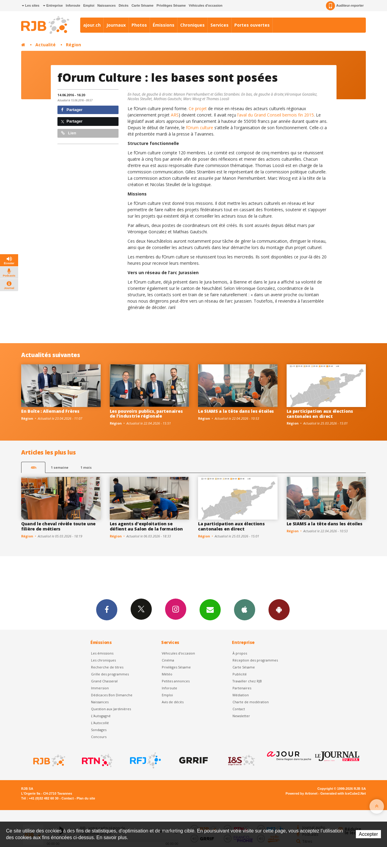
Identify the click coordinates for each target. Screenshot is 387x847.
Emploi (88, 5)
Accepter (368, 834)
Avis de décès (173, 702)
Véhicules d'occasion (205, 5)
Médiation (241, 695)
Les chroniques (103, 660)
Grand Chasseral (104, 681)
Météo (167, 674)
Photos (139, 25)
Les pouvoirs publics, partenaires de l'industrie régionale (146, 413)
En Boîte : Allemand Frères (50, 411)
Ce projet (198, 108)
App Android (279, 609)
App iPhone (244, 609)
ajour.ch (92, 25)
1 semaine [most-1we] (59, 467)
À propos (240, 653)
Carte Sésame (143, 5)
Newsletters (210, 609)
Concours (98, 737)
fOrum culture (200, 127)
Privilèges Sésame (171, 5)
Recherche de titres (107, 667)
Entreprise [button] (53, 5)
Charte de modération (251, 702)
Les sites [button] (30, 5)
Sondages (98, 730)
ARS (175, 115)
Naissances (106, 5)
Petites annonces (176, 681)
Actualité (45, 45)
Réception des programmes (255, 660)
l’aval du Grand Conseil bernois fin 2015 (275, 115)
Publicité (240, 674)
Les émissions (102, 653)
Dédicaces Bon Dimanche (111, 695)
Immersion (100, 688)
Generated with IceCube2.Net (343, 793)
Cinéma (168, 660)
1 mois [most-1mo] (86, 467)
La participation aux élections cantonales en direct (320, 413)
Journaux (116, 25)
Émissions (163, 25)
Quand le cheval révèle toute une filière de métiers (58, 526)
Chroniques (192, 25)
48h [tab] (33, 467)
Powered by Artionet (301, 793)
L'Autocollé (100, 723)
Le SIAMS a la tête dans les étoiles (236, 411)
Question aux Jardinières (111, 709)
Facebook (106, 609)
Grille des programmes (110, 674)
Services (219, 25)
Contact (239, 709)
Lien (68, 133)
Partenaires (242, 688)
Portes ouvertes (252, 25)
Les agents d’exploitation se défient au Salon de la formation (146, 526)
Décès (123, 5)
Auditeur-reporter (345, 5)
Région (73, 45)
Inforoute (73, 5)
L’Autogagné (101, 716)
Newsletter (241, 716)
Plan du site (85, 798)
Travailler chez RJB (247, 681)
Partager (72, 109)
